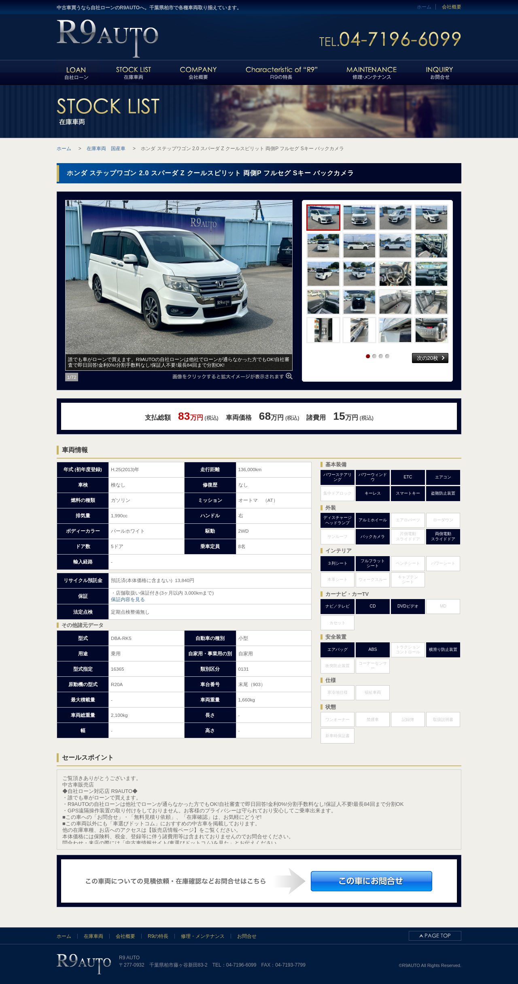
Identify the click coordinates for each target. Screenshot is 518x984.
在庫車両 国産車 (106, 148)
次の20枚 (427, 358)
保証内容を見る (128, 599)
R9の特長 (158, 936)
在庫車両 (93, 936)
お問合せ (247, 936)
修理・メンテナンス (203, 936)
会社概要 (451, 7)
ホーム (64, 936)
